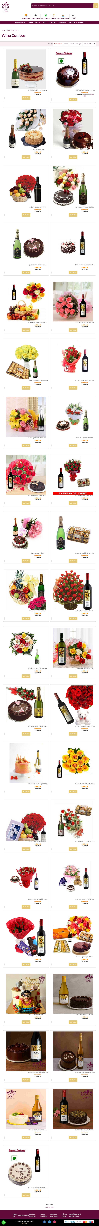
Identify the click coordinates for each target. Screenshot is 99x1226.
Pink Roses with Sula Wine (85, 322)
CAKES (44, 22)
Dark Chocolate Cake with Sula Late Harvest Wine (44, 1072)
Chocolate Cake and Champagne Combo (41, 90)
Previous (47, 1207)
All (16, 30)
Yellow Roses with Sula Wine (84, 784)
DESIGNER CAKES (33, 22)
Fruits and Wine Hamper (37, 611)
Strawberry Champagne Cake (37, 784)
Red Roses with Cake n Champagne (40, 726)
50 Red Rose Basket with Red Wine (86, 611)
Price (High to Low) (89, 44)
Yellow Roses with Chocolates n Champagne (43, 380)
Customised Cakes (20, 22)
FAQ (22, 1215)
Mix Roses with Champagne (37, 668)
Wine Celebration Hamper (38, 842)
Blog (19, 1215)
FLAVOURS (62, 22)
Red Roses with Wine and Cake (38, 496)
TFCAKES (24, 1223)
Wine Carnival (84, 149)
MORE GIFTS (72, 22)
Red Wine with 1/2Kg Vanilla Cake (39, 1188)
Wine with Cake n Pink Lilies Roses (86, 899)
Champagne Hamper (38, 149)
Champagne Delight (37, 553)
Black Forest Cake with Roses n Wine (40, 899)
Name (66, 44)
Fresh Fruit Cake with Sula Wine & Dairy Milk (43, 1130)
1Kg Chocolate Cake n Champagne (39, 265)
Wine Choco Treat (38, 957)
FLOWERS (80, 22)
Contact (26, 1215)
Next (52, 1207)
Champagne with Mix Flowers (38, 438)
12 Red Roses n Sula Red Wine (85, 380)
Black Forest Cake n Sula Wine (85, 265)
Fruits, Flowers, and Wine (37, 207)
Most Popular (58, 44)
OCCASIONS (52, 22)
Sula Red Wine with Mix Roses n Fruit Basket (43, 322)
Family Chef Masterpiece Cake (38, 1014)
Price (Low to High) (75, 44)
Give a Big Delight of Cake (84, 957)
